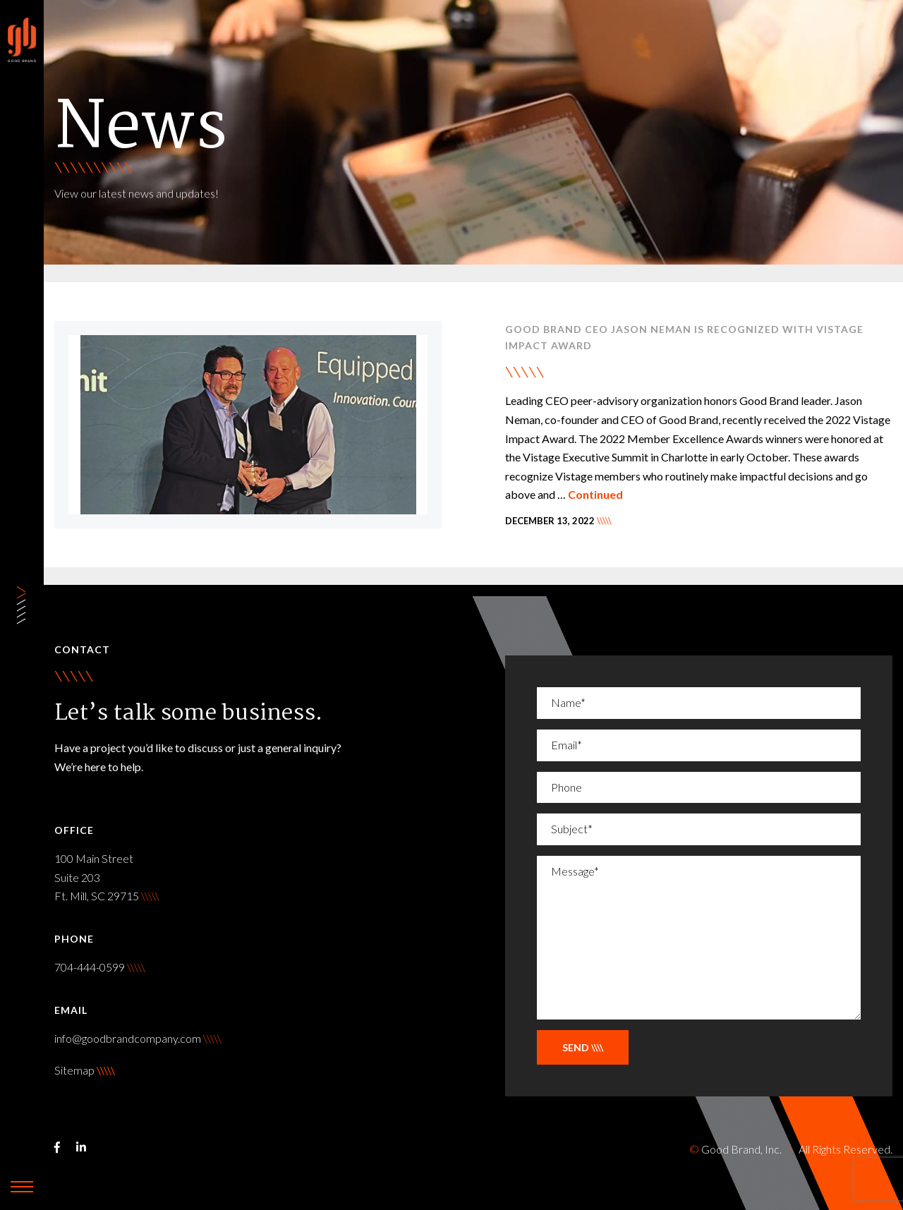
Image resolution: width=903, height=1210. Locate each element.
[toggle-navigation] (22, 1186)
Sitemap (74, 1070)
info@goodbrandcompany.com (138, 1038)
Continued (595, 494)
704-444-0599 (99, 967)
